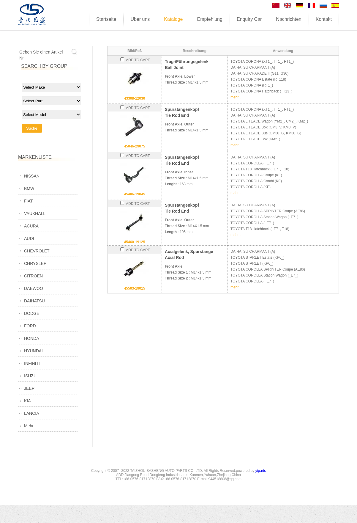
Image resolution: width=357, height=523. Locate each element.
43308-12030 (134, 98)
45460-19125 (134, 242)
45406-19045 (134, 194)
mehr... (235, 97)
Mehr (29, 425)
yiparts (260, 471)
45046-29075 (134, 146)
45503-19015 (134, 288)
